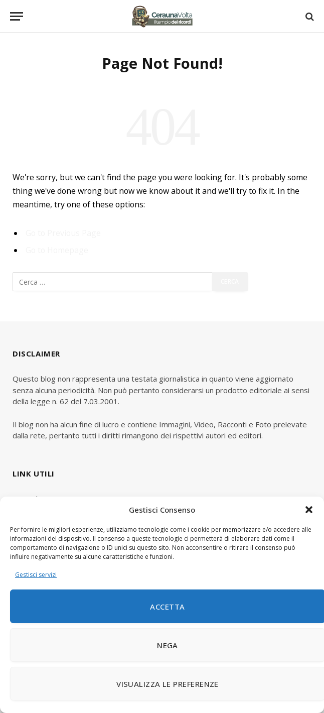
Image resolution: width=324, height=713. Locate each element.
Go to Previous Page (63, 233)
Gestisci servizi (36, 574)
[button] (309, 510)
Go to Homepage (57, 250)
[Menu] (16, 16)
